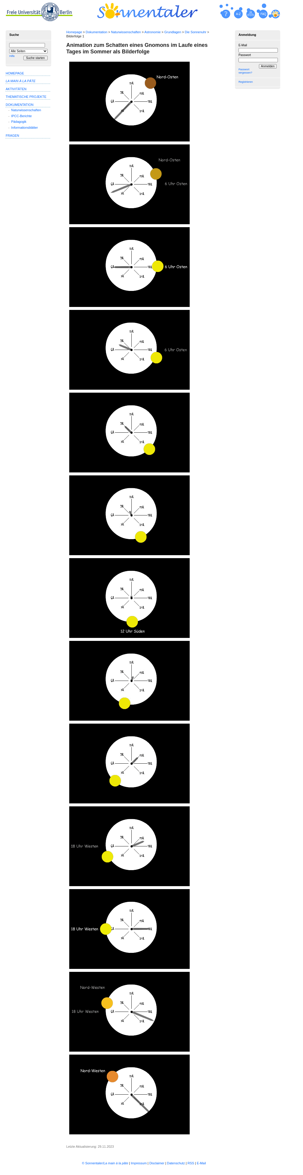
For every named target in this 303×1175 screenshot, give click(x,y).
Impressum (139, 1163)
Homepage (74, 32)
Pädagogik (18, 121)
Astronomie (152, 32)
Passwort (244, 55)
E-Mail (242, 45)
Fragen (12, 135)
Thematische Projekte (26, 96)
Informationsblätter (24, 127)
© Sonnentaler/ (105, 1163)
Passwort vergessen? (245, 71)
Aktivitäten (16, 89)
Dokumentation (96, 32)
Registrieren (245, 81)
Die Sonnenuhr (196, 32)
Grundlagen (172, 32)
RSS (191, 1163)
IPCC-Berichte (21, 116)
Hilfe (11, 56)
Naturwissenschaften (126, 32)
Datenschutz (176, 1163)
